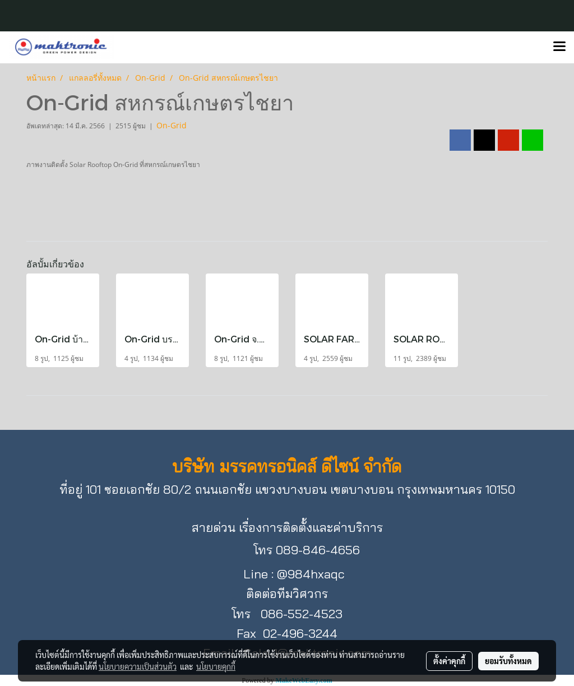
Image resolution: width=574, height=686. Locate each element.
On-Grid (171, 125)
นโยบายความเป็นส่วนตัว (138, 666)
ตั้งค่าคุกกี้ (449, 661)
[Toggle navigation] (559, 47)
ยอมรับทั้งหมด (508, 661)
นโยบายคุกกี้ (215, 666)
